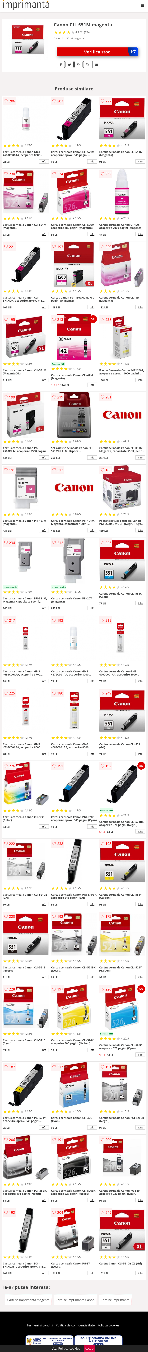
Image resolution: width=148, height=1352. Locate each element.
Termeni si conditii (40, 1325)
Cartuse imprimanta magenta (28, 1300)
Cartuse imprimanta (115, 1300)
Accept (89, 1348)
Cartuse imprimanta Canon (75, 1300)
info (44, 161)
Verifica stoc (111, 51)
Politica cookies (108, 1325)
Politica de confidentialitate (75, 1325)
